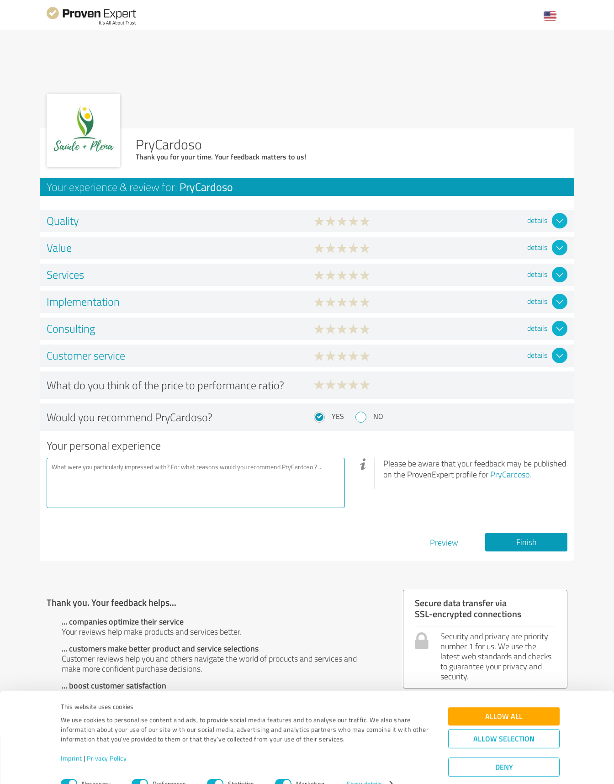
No (378, 416)
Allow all (504, 699)
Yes (338, 416)
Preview (444, 542)
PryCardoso (509, 474)
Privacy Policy (107, 741)
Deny (504, 750)
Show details (364, 767)
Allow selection (504, 721)
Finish (526, 541)
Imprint (71, 741)
